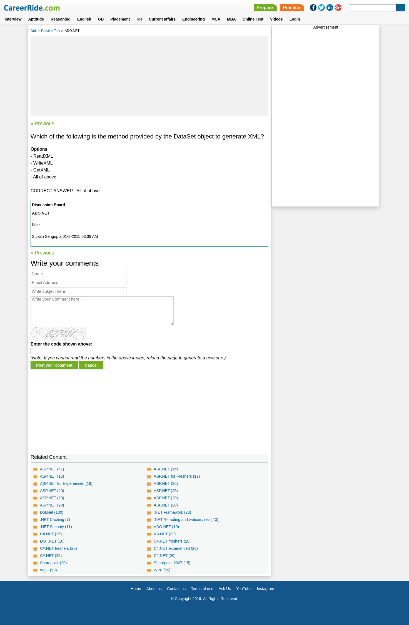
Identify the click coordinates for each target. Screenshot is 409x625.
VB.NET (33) (165, 534)
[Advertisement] (149, 76)
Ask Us (225, 588)
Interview (13, 19)
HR (139, 19)
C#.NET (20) (164, 555)
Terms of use (202, 588)
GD (101, 19)
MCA (215, 19)
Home (136, 588)
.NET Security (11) (56, 527)
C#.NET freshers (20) (172, 541)
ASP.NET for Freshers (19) (177, 476)
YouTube (243, 588)
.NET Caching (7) (55, 519)
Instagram (265, 588)
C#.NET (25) (51, 534)
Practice (291, 7)
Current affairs (162, 19)
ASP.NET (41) (52, 469)
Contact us (176, 588)
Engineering (193, 19)
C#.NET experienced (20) (176, 548)
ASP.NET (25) (166, 490)
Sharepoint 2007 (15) (172, 563)
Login (295, 19)
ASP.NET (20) (166, 483)
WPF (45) (162, 570)
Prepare (264, 7)
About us (154, 588)
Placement (120, 19)
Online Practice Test (45, 31)
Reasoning (61, 19)
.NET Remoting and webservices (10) (186, 519)
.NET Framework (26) (172, 512)
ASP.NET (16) (166, 469)
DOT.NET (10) (52, 541)
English (84, 19)
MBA (231, 19)
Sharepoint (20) (53, 563)
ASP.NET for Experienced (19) (66, 483)
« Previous (42, 123)
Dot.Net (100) (51, 512)
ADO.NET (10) (166, 527)
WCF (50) (48, 570)
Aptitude (36, 19)
